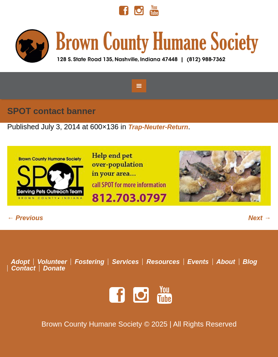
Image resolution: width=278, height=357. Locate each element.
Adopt (20, 262)
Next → (259, 218)
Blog (250, 262)
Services (125, 262)
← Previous (25, 218)
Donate (54, 268)
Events (198, 262)
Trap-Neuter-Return (158, 127)
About (225, 262)
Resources (163, 262)
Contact (23, 268)
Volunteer (52, 262)
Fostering (89, 262)
